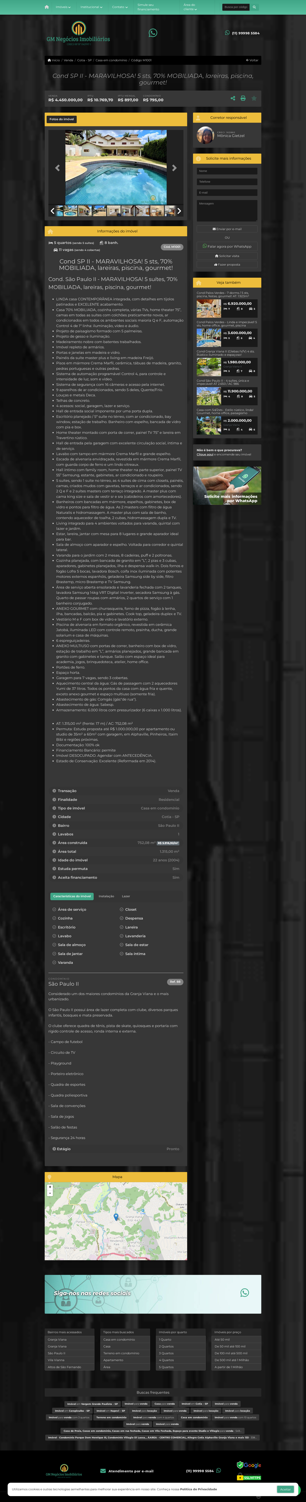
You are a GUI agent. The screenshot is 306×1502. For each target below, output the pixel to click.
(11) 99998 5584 (246, 33)
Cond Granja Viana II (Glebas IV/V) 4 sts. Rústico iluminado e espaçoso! (225, 353)
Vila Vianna (56, 1360)
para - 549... (153, 1430)
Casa (106, 1346)
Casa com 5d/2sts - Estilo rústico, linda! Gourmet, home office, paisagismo (225, 411)
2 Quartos (166, 1346)
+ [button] (50, 1187)
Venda (68, 60)
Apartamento (113, 1360)
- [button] (50, 1193)
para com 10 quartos (235, 1417)
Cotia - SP (84, 60)
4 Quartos (166, 1360)
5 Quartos (166, 1367)
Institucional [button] (90, 7)
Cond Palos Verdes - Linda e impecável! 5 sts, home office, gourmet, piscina (227, 323)
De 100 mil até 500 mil (231, 1353)
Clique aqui (205, 454)
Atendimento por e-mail (126, 1471)
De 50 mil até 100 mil (230, 1346)
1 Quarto (165, 1339)
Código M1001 (141, 60)
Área (106, 1367)
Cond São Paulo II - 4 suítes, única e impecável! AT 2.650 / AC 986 (223, 382)
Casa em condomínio (111, 60)
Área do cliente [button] (189, 7)
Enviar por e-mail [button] (227, 229)
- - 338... (152, 1437)
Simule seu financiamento (148, 7)
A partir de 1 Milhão (229, 1367)
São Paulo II (56, 1353)
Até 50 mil (222, 1339)
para (136, 1403)
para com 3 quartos (69, 1417)
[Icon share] (153, 33)
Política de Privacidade (198, 1490)
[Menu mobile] (47, 7)
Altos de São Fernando (64, 1367)
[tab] (62, 119)
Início (54, 60)
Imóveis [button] (61, 7)
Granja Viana (57, 1339)
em (92, 1403)
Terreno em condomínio (121, 1353)
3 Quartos (166, 1353)
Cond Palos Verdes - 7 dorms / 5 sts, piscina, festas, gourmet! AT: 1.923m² (223, 294)
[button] (254, 7)
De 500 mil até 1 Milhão (232, 1360)
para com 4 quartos (153, 1417)
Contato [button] (118, 7)
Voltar (252, 60)
